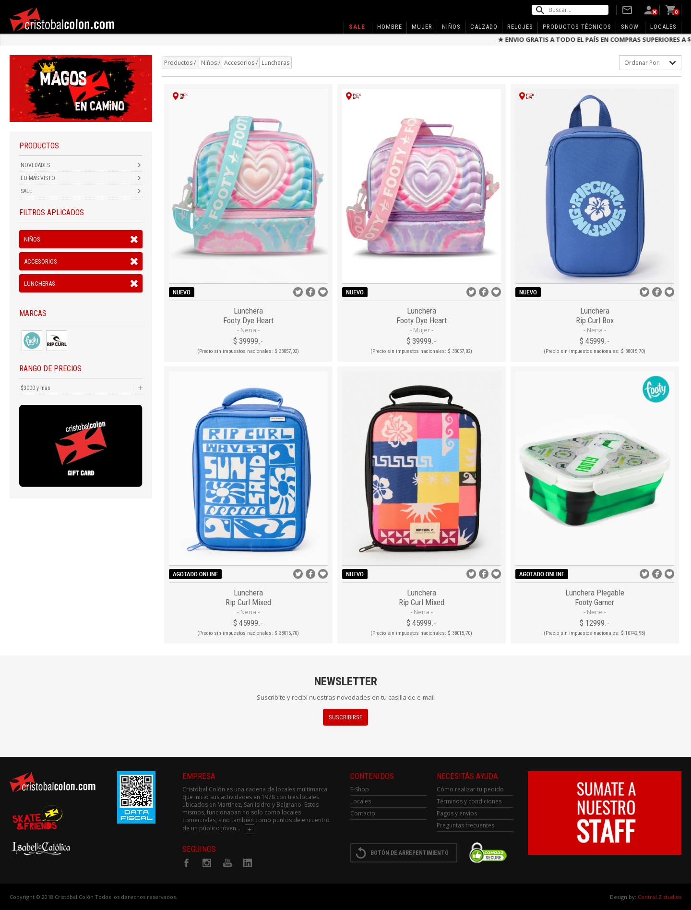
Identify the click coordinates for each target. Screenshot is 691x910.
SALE (26, 191)
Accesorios (40, 261)
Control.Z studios (659, 896)
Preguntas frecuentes (465, 825)
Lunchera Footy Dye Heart (248, 315)
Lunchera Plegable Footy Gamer (594, 597)
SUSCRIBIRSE (345, 717)
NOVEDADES (35, 165)
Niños (451, 26)
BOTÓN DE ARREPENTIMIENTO (409, 852)
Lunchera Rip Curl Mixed (248, 597)
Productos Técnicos (577, 26)
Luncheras (39, 283)
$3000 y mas (35, 388)
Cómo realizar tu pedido (470, 789)
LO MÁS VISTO (38, 178)
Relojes (520, 26)
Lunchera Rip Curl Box (595, 315)
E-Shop (359, 789)
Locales (663, 26)
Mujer (422, 26)
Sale (357, 26)
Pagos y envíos (457, 813)
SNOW (630, 26)
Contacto (362, 813)
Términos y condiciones (469, 801)
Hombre (389, 26)
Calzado (484, 26)
